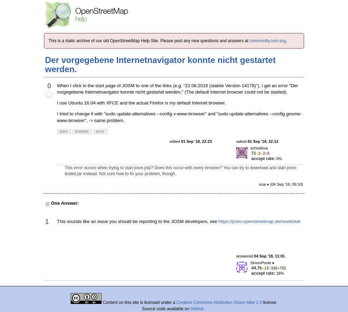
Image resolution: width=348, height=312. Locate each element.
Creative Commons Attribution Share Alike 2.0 (219, 302)
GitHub (198, 308)
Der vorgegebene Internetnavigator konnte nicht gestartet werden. (160, 64)
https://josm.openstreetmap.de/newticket (260, 221)
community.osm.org (268, 40)
